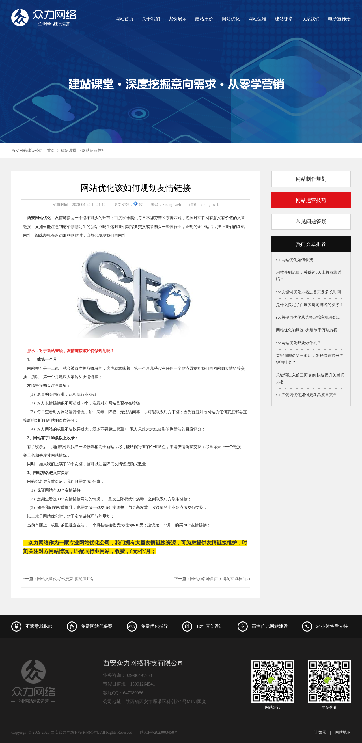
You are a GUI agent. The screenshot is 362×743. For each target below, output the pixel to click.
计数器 (320, 732)
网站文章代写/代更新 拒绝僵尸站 (65, 579)
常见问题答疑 (311, 221)
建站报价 (204, 18)
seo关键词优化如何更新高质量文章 (306, 395)
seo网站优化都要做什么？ (298, 343)
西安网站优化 (39, 218)
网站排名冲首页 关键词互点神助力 (220, 579)
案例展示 (178, 18)
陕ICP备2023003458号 (159, 732)
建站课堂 (284, 18)
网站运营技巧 (93, 150)
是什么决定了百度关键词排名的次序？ (309, 305)
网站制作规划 (311, 179)
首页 (51, 150)
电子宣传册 (339, 18)
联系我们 (310, 18)
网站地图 (343, 732)
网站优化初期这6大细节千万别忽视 (306, 330)
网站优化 (231, 18)
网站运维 (257, 18)
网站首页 (124, 18)
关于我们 (151, 18)
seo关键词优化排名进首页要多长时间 (308, 292)
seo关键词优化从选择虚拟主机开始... (308, 317)
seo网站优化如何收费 (294, 260)
